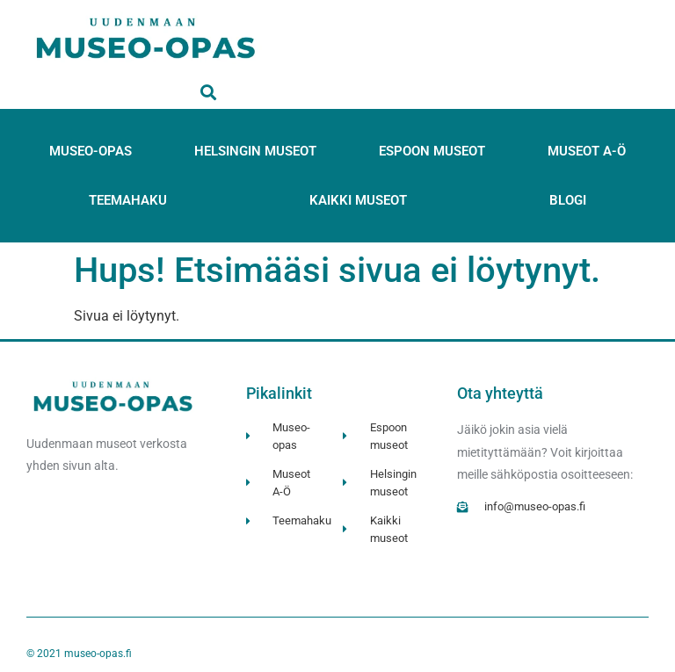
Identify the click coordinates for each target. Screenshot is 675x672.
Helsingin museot (255, 151)
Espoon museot (432, 151)
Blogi (567, 200)
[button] (208, 91)
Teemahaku (128, 200)
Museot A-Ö (587, 151)
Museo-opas (90, 151)
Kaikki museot (358, 200)
